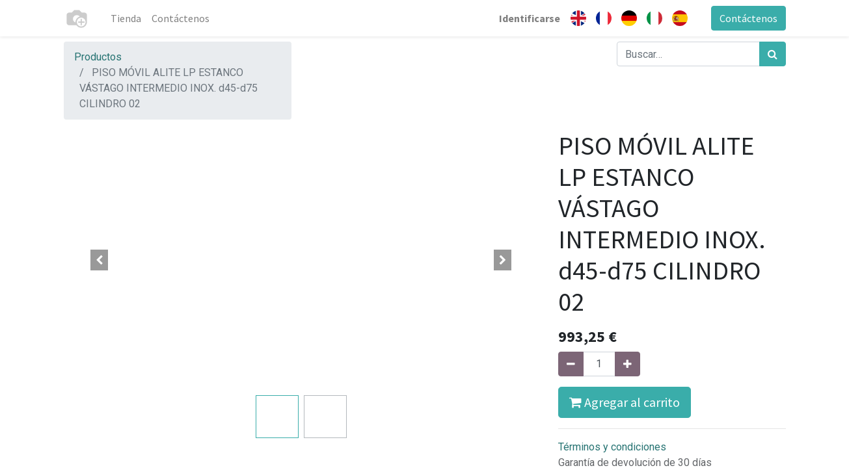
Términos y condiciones (612, 447)
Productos (98, 57)
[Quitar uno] (571, 364)
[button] (99, 260)
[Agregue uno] (627, 364)
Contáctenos (748, 18)
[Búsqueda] (772, 54)
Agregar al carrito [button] (624, 402)
